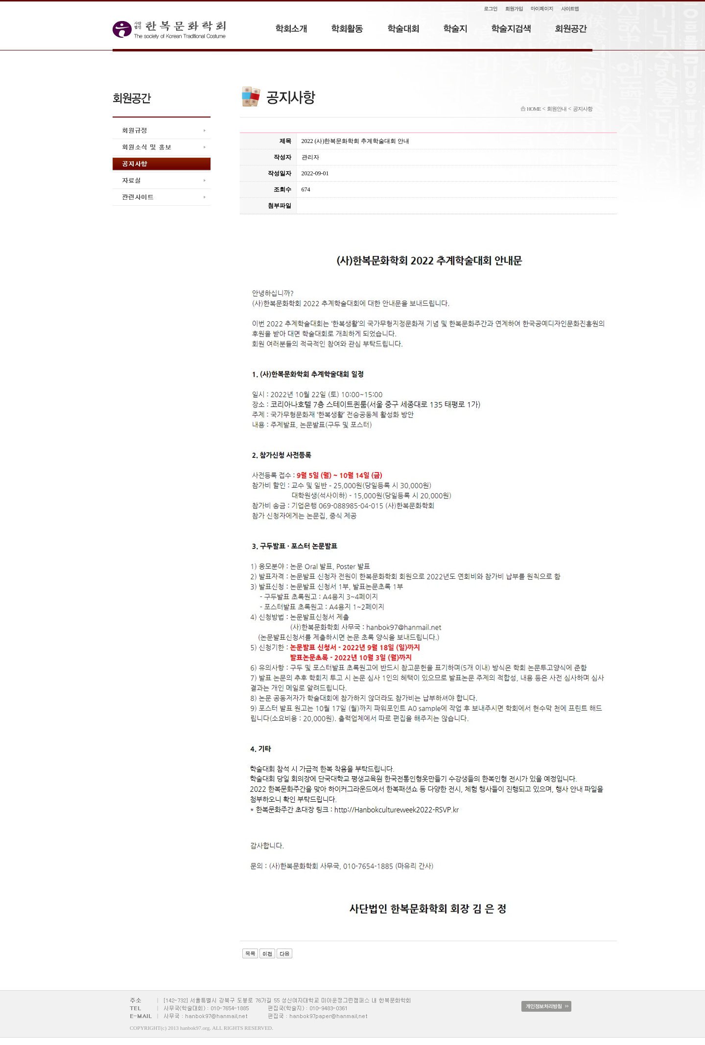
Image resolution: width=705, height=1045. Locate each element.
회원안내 (556, 109)
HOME (530, 109)
